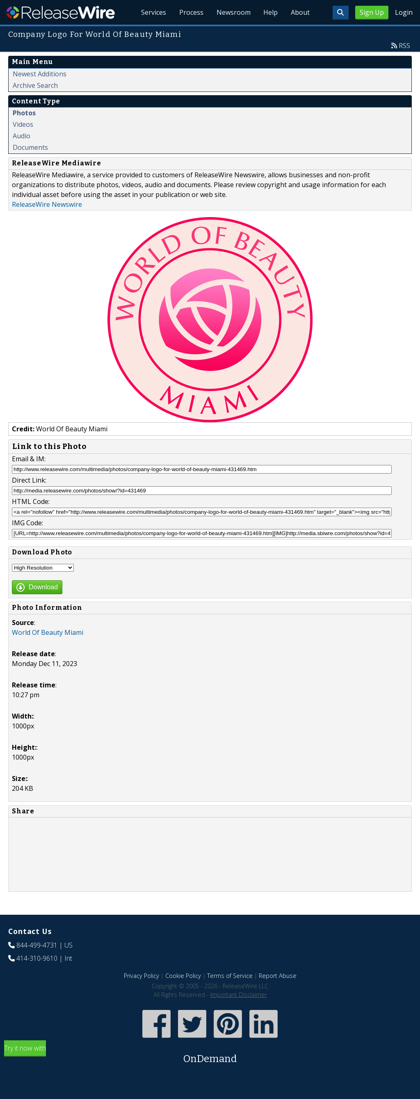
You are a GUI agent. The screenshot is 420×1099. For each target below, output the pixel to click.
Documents (30, 147)
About (300, 12)
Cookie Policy (183, 976)
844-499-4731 (36, 945)
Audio (21, 135)
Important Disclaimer (238, 994)
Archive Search (35, 85)
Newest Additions (39, 73)
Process (191, 12)
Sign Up (372, 12)
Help (270, 12)
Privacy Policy (141, 976)
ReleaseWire (60, 12)
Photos (24, 112)
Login (404, 12)
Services (153, 12)
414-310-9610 (36, 958)
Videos (23, 124)
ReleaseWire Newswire (47, 204)
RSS (404, 45)
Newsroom (233, 12)
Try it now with (210, 1055)
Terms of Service (230, 976)
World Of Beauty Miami (47, 632)
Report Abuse (278, 976)
